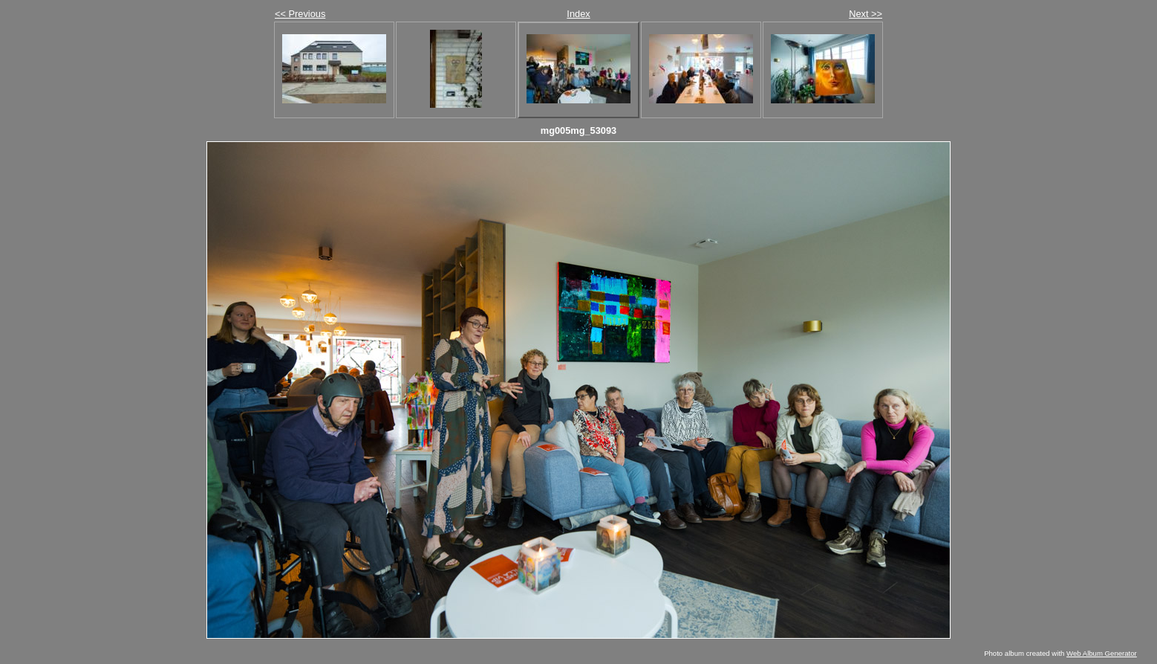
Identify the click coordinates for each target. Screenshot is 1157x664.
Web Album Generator (1101, 653)
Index (578, 13)
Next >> (865, 13)
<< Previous (300, 13)
